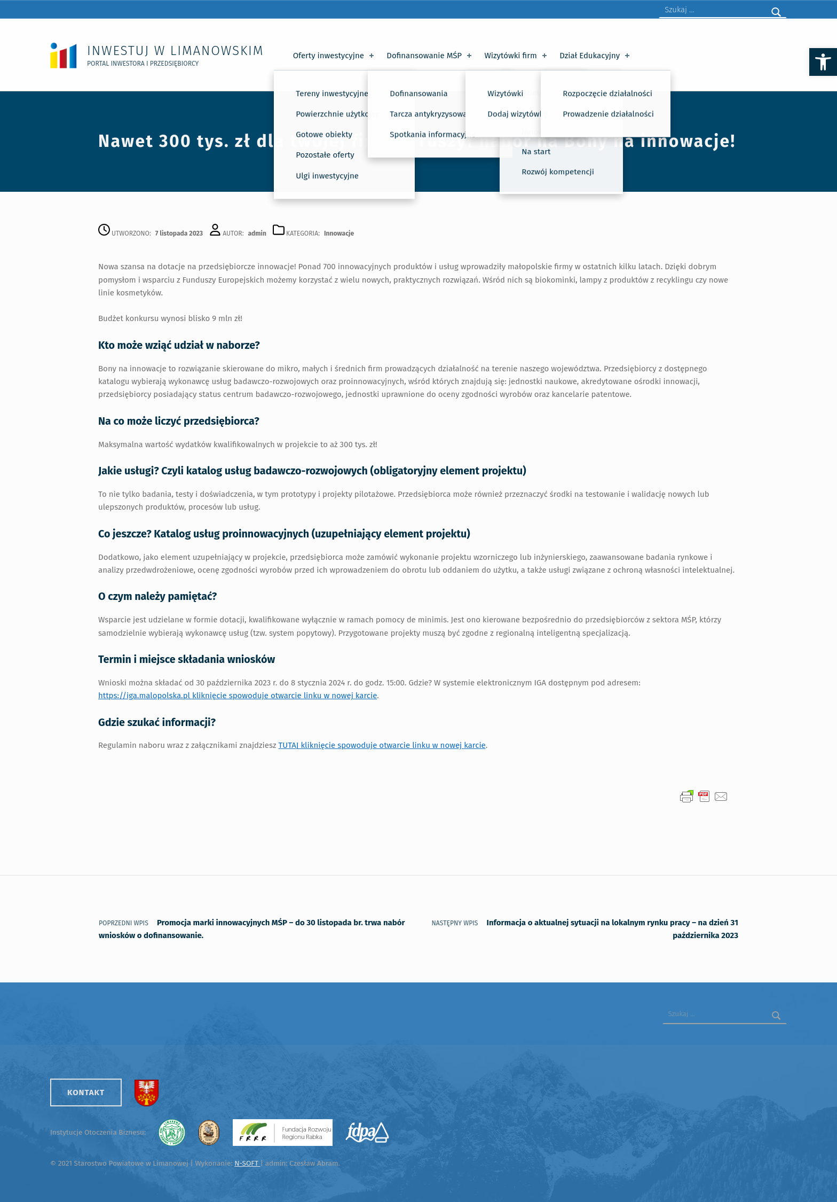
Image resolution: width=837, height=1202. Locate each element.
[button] (823, 62)
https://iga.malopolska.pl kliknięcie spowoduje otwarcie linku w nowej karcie (237, 695)
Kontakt (86, 1092)
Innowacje (339, 233)
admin (257, 233)
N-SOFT (247, 1163)
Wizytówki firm (516, 55)
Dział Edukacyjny (595, 55)
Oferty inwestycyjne (334, 55)
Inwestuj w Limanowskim (175, 50)
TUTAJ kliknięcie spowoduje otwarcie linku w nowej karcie (382, 745)
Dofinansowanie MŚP (429, 55)
